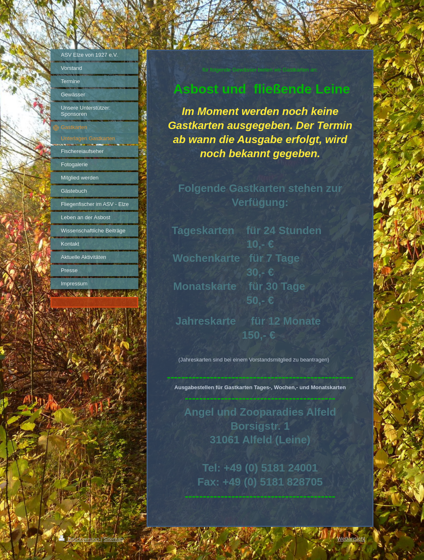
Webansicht (351, 539)
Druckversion (80, 539)
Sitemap (113, 539)
